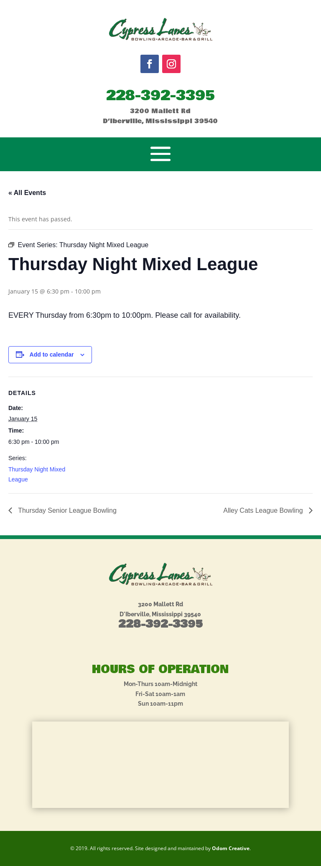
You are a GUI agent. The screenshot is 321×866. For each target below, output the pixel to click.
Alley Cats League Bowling (264, 510)
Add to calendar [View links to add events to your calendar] (52, 354)
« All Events (27, 192)
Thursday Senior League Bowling (66, 510)
